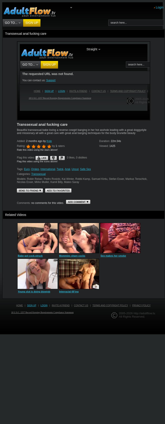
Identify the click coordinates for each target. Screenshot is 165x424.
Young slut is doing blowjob (34, 291)
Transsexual (38, 174)
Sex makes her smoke (113, 255)
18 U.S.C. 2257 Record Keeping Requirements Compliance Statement (42, 312)
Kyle (49, 141)
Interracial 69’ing (68, 291)
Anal (67, 169)
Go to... (13, 23)
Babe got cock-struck (30, 255)
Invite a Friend (61, 305)
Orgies (35, 169)
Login (159, 7)
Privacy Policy (141, 305)
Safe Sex (85, 169)
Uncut (75, 169)
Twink (60, 169)
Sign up (31, 22)
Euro (27, 169)
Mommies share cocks (72, 255)
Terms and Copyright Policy (110, 305)
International (47, 169)
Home (19, 305)
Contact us (81, 305)
